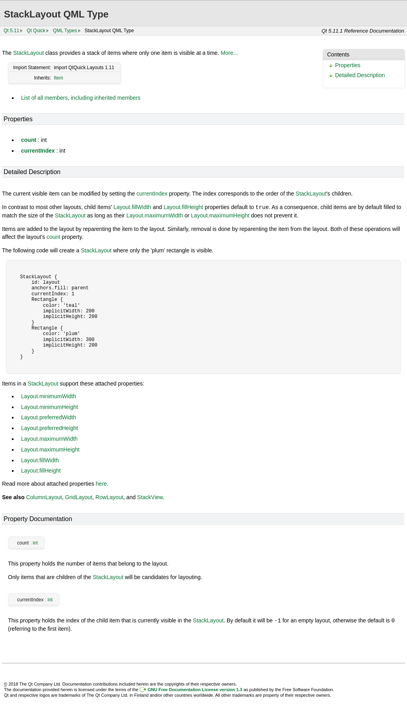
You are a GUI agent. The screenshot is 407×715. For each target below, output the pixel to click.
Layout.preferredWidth (48, 417)
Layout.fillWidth (132, 207)
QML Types (65, 30)
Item (58, 78)
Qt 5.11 (11, 30)
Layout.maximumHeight (220, 215)
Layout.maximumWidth (154, 215)
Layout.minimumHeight (49, 406)
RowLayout (109, 497)
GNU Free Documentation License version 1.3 (194, 688)
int (35, 542)
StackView (150, 497)
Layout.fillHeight (184, 207)
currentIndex (38, 150)
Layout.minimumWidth (48, 396)
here (101, 483)
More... (229, 53)
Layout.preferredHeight (49, 427)
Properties (347, 65)
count (28, 140)
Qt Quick (36, 30)
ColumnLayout (44, 497)
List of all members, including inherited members (80, 98)
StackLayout (28, 53)
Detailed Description (360, 75)
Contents (338, 54)
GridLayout (78, 497)
